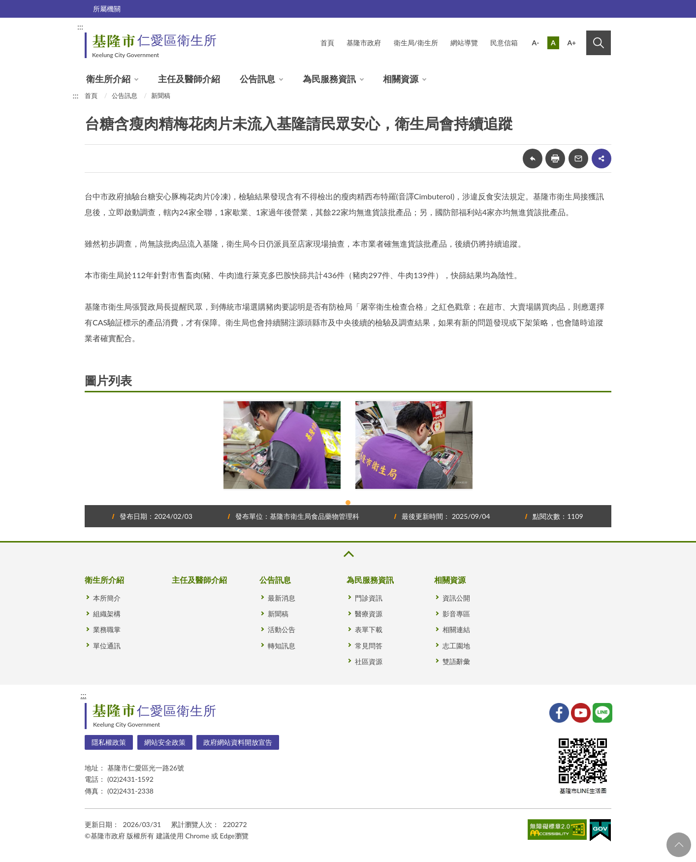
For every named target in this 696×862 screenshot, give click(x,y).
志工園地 (456, 645)
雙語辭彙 (456, 661)
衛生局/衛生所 (416, 42)
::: (80, 26)
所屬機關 (107, 8)
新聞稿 (160, 95)
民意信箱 (504, 42)
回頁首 (678, 844)
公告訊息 (257, 78)
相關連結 (456, 629)
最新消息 (281, 598)
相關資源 (400, 78)
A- (535, 42)
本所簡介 (107, 598)
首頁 (327, 42)
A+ (571, 42)
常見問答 (368, 645)
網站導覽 (464, 42)
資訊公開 (456, 598)
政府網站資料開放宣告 (237, 742)
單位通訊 (107, 645)
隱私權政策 (109, 742)
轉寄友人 (578, 158)
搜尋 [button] (598, 43)
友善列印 (555, 158)
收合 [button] (348, 554)
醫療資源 (368, 613)
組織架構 (107, 613)
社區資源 (368, 661)
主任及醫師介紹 (189, 78)
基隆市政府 (364, 42)
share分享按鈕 (601, 158)
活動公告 (281, 629)
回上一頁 (532, 158)
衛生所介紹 (108, 78)
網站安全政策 (165, 742)
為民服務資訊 (329, 78)
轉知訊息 (281, 645)
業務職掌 (107, 629)
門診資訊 (368, 598)
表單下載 (368, 629)
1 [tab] (348, 502)
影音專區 (456, 613)
